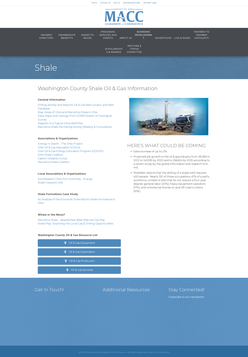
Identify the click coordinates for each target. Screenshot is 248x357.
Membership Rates (131, 2)
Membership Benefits (67, 37)
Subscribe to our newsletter (186, 296)
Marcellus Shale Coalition (54, 162)
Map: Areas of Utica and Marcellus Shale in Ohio (68, 112)
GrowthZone (162, 352)
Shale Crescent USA (50, 182)
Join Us (116, 2)
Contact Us (105, 2)
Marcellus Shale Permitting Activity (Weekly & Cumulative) (75, 126)
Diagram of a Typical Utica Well (57, 123)
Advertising (163, 38)
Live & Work (182, 38)
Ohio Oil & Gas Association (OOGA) (59, 147)
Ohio (80, 123)
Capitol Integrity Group (52, 158)
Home (94, 2)
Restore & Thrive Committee (134, 48)
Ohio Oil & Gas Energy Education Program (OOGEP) (71, 151)
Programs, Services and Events (108, 34)
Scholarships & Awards (113, 50)
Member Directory (46, 37)
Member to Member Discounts (201, 34)
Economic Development (143, 34)
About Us (126, 38)
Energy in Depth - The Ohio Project (60, 143)
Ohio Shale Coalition (50, 154)
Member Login (150, 2)
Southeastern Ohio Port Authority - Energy (65, 178)
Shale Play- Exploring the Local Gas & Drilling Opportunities (75, 223)
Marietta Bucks (87, 37)
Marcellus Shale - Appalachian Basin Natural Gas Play (71, 219)
